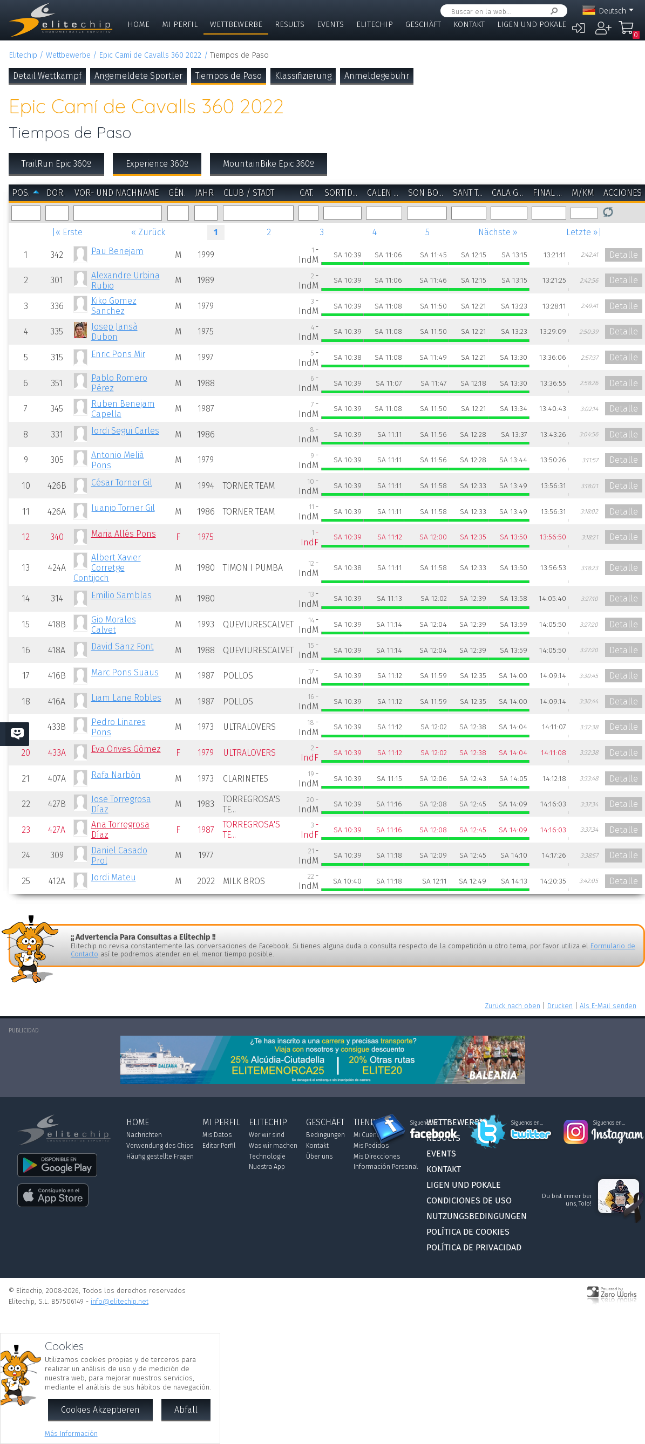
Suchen (552, 11)
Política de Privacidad (473, 1247)
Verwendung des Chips (159, 1145)
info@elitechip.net (119, 1301)
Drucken (560, 1006)
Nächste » (498, 232)
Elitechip (374, 24)
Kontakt (469, 24)
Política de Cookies (468, 1232)
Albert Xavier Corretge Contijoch (106, 567)
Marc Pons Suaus (125, 672)
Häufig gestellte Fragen (160, 1156)
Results (289, 24)
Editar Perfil (218, 1145)
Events (330, 24)
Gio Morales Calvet (113, 624)
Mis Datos (217, 1135)
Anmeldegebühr (376, 76)
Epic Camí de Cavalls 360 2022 (150, 55)
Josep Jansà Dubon (114, 331)
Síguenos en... (426, 1123)
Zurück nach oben (512, 1006)
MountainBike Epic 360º (268, 164)
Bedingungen (325, 1135)
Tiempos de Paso (228, 76)
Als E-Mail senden (608, 1006)
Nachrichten (144, 1135)
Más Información (71, 1433)
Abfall (186, 1410)
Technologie (267, 1156)
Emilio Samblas (121, 595)
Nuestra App (267, 1167)
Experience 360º (157, 164)
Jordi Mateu (113, 877)
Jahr (204, 193)
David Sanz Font (122, 646)
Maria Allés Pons (123, 534)
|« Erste (67, 232)
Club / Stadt (248, 193)
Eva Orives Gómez (126, 749)
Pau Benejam (117, 251)
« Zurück (148, 232)
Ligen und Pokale (531, 24)
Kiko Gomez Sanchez (114, 306)
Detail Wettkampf (47, 76)
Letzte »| (584, 232)
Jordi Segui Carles (125, 431)
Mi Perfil (180, 24)
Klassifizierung (303, 76)
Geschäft (423, 24)
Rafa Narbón (116, 775)
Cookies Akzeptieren (100, 1410)
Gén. (177, 193)
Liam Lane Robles (126, 698)
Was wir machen (273, 1145)
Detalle (623, 255)
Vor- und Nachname (116, 193)
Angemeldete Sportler (138, 76)
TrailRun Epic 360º (56, 164)
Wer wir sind (266, 1135)
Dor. (55, 193)
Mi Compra (626, 32)
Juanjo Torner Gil (123, 508)
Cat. (307, 193)
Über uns (319, 1156)
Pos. (21, 193)
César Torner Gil (121, 482)
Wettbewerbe (236, 24)
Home (138, 24)
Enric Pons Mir (118, 354)
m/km (583, 193)
